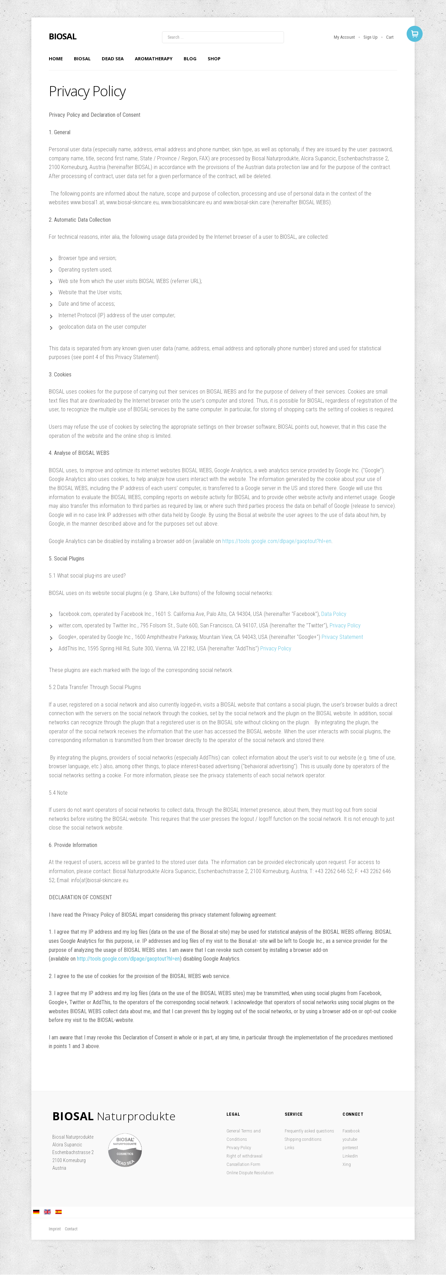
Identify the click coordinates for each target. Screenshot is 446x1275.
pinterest (350, 1147)
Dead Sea (113, 58)
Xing (347, 1164)
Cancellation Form (243, 1164)
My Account (344, 37)
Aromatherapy (153, 58)
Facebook (351, 1130)
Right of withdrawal (244, 1156)
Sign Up (370, 37)
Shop (214, 58)
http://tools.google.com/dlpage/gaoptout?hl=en (128, 958)
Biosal (82, 58)
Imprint (55, 1229)
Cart (390, 37)
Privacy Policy (345, 625)
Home (56, 58)
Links (289, 1147)
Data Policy (333, 614)
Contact (71, 1229)
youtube (350, 1139)
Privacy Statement (343, 637)
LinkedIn (350, 1156)
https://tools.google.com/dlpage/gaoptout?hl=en (276, 541)
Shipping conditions (303, 1139)
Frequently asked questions (309, 1130)
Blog (190, 58)
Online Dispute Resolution (250, 1172)
